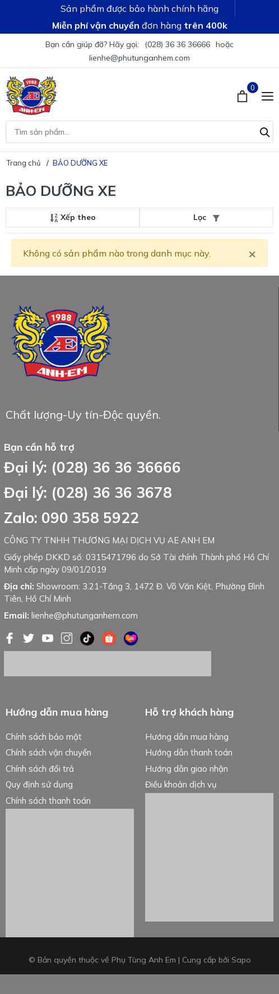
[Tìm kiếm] (265, 130)
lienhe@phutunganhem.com (139, 58)
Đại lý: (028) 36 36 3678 (88, 492)
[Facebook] (10, 637)
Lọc (206, 217)
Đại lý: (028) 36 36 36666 (92, 467)
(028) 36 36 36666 (177, 44)
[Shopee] (110, 637)
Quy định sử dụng (39, 784)
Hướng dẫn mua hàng (187, 736)
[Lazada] (131, 637)
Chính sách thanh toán (48, 800)
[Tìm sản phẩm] (139, 132)
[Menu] (267, 95)
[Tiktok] (88, 637)
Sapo (241, 960)
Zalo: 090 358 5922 (71, 518)
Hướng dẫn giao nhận (186, 768)
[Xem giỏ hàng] (243, 95)
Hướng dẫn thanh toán (188, 752)
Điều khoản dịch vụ (181, 784)
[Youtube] (48, 637)
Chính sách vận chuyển (48, 752)
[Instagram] (68, 637)
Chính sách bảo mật (44, 736)
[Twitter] (29, 637)
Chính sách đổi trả (40, 768)
